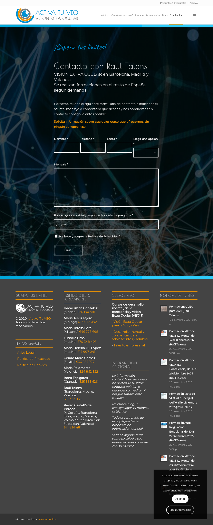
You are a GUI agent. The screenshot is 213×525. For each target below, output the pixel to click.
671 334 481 (72, 427)
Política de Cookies (32, 365)
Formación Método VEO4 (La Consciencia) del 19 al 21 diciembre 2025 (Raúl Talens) (183, 369)
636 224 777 (85, 362)
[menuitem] (173, 3)
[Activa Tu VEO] (47, 15)
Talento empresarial (129, 345)
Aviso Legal (26, 352)
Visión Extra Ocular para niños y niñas (127, 323)
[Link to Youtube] (194, 15)
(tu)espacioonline (47, 519)
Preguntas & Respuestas (173, 3)
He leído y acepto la (88, 236)
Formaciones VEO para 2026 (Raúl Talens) (181, 311)
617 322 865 (72, 399)
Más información (180, 509)
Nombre (60, 139)
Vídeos (193, 3)
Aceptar (180, 498)
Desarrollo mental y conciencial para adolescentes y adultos (129, 335)
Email (111, 139)
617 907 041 (86, 352)
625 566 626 (88, 381)
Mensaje (60, 164)
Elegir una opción (144, 141)
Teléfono (87, 139)
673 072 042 (87, 322)
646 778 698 (88, 332)
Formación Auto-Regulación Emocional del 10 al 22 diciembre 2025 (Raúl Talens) (181, 431)
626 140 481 (86, 312)
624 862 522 (88, 371)
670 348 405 (87, 342)
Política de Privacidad (102, 236)
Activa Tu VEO (40, 318)
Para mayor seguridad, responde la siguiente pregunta (92, 215)
